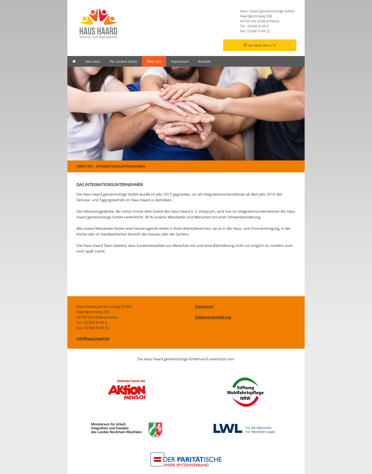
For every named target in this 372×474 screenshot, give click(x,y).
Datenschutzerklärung (213, 317)
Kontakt (204, 61)
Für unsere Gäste (123, 61)
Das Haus (92, 61)
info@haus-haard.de (92, 338)
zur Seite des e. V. (259, 45)
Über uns (154, 61)
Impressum (180, 61)
